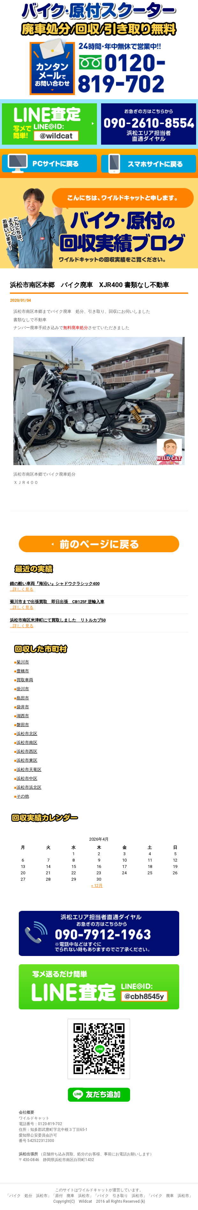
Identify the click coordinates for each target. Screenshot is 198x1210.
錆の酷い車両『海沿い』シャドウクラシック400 (54, 583)
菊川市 (23, 662)
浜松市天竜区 (29, 769)
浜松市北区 (27, 733)
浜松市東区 (27, 760)
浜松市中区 (27, 778)
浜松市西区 (27, 751)
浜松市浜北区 (29, 787)
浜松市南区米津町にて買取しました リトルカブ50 (58, 620)
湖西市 (23, 715)
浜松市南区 (27, 742)
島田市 (23, 698)
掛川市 (23, 688)
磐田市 (23, 724)
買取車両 (25, 679)
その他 (23, 796)
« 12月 (97, 885)
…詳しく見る (21, 589)
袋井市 (23, 707)
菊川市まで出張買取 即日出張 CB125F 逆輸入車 (57, 601)
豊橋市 (23, 671)
